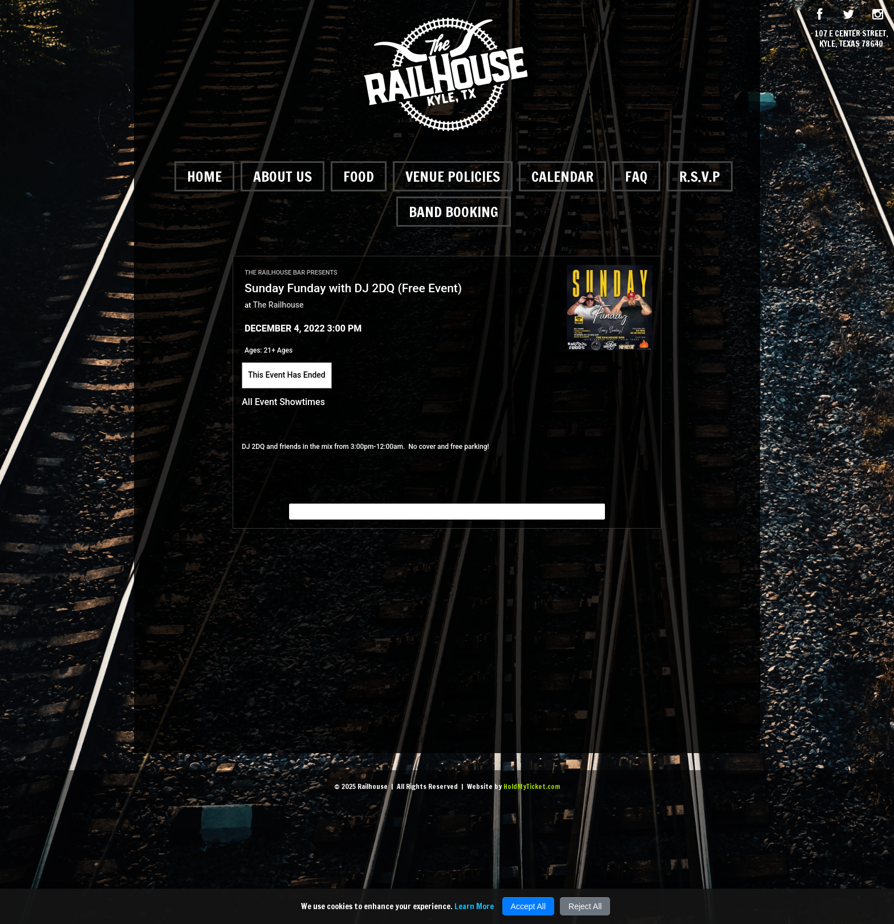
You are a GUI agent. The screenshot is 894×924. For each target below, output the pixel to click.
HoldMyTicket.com (531, 786)
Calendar (562, 176)
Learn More (474, 906)
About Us (282, 176)
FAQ (636, 176)
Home (204, 176)
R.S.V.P (699, 176)
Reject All (585, 906)
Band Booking (453, 212)
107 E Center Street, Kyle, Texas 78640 (851, 38)
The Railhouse (278, 304)
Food (358, 176)
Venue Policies (452, 176)
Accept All (528, 906)
